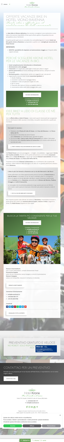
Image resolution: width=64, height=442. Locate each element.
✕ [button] (60, 415)
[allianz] (46, 348)
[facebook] (27, 407)
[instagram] (29, 407)
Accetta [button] (12, 426)
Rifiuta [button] (32, 426)
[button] (7, 307)
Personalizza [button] (51, 426)
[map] (34, 407)
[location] (37, 407)
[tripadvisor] (32, 407)
